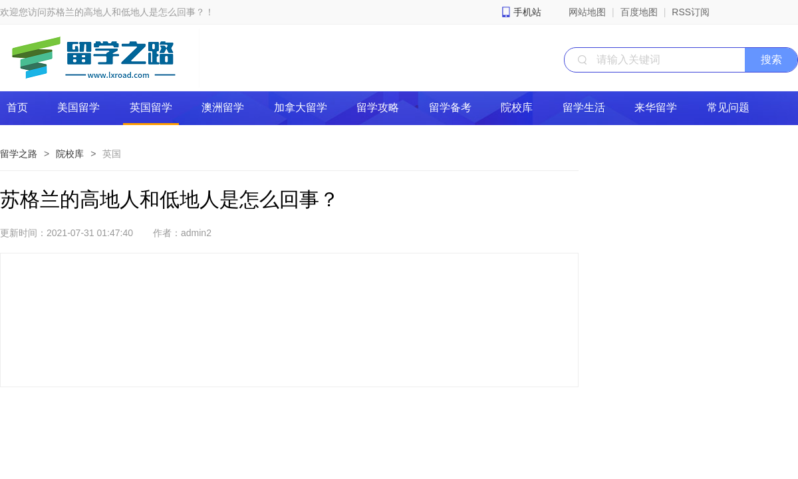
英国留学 (151, 107)
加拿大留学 (300, 107)
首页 (17, 107)
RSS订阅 (691, 12)
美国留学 (78, 107)
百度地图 (639, 12)
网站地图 (587, 12)
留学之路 (18, 153)
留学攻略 (377, 107)
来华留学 (655, 107)
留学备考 (450, 107)
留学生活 (584, 107)
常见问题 (728, 107)
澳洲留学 (222, 107)
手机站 (527, 12)
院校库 (517, 107)
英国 (111, 153)
